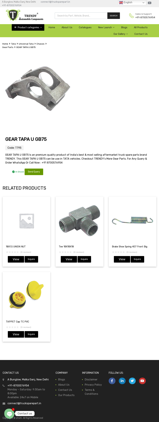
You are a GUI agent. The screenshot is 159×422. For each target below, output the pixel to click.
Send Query (34, 171)
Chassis (40, 43)
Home (51, 27)
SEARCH (113, 16)
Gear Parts (7, 47)
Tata (13, 43)
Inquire (31, 259)
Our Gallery (121, 33)
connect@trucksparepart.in (55, 1)
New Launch (106, 27)
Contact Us (141, 33)
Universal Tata (26, 43)
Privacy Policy (93, 384)
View (16, 259)
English (125, 3)
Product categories (30, 27)
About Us (67, 27)
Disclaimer (91, 379)
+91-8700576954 (11, 5)
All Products (141, 27)
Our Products (66, 395)
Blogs (124, 27)
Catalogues (85, 27)
